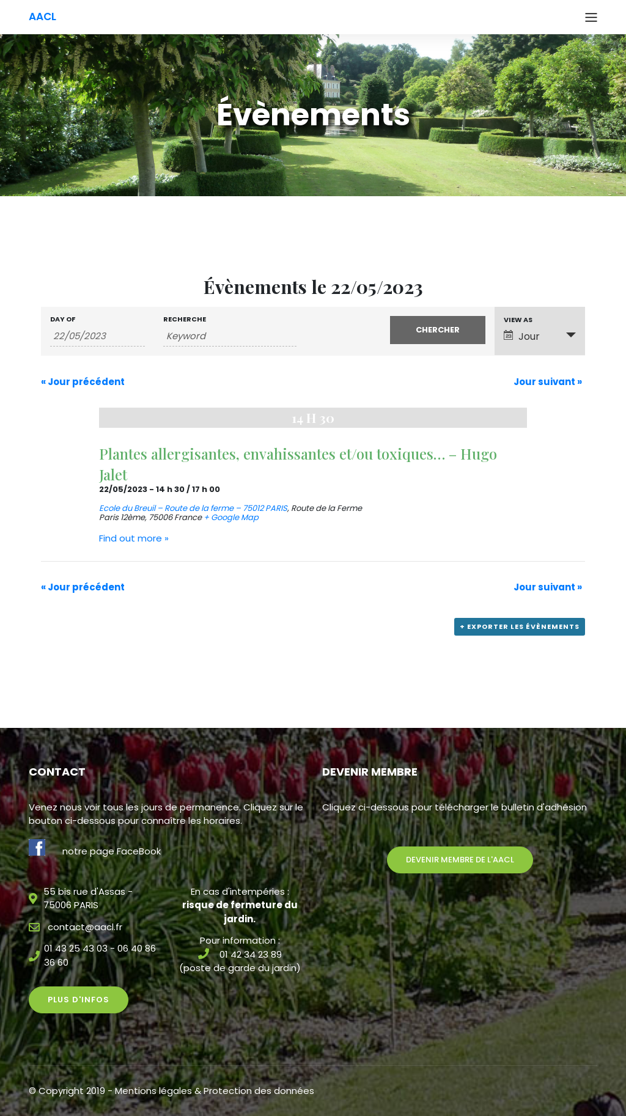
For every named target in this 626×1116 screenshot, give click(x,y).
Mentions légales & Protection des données (214, 1090)
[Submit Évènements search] (437, 330)
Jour (522, 336)
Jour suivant (548, 381)
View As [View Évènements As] (518, 320)
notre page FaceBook (111, 851)
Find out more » (134, 538)
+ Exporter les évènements (520, 626)
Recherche (184, 319)
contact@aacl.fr (85, 926)
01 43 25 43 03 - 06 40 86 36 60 (100, 955)
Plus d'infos (78, 999)
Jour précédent (83, 381)
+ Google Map (231, 517)
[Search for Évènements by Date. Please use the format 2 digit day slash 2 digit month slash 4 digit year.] (97, 336)
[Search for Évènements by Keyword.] (229, 336)
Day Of (62, 319)
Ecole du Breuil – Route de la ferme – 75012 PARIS (193, 508)
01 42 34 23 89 (250, 954)
